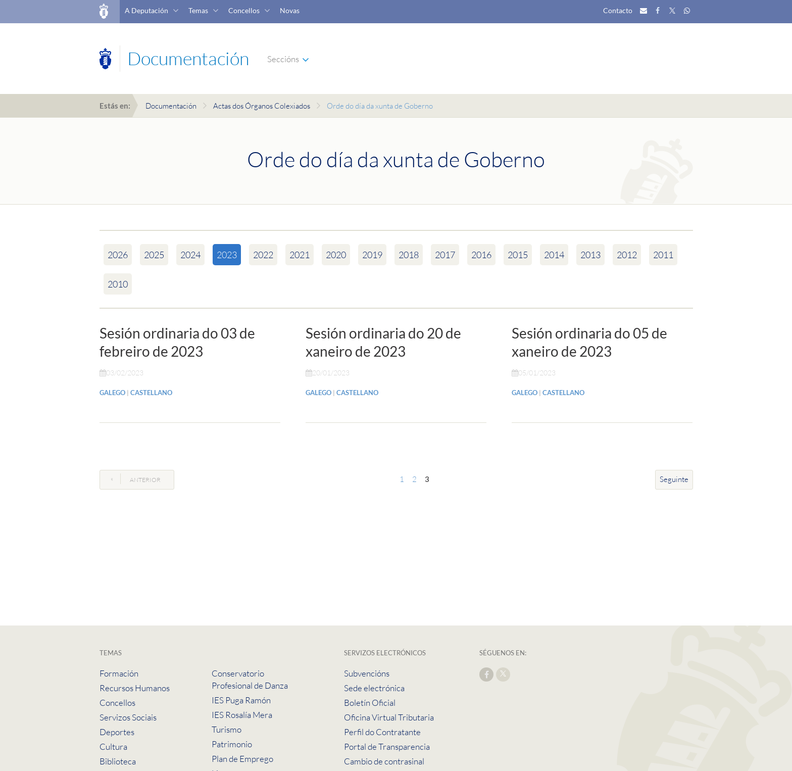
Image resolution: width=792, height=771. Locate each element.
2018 (409, 254)
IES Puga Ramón (241, 700)
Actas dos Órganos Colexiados (261, 106)
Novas (290, 10)
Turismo (226, 729)
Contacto (617, 10)
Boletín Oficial (369, 702)
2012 (627, 254)
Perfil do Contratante (382, 732)
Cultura (113, 746)
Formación (119, 673)
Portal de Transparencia (387, 746)
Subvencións (366, 673)
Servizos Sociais (128, 717)
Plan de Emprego (242, 758)
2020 (336, 254)
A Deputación (146, 10)
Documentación (170, 106)
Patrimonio (232, 744)
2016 (481, 254)
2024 (190, 254)
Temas (198, 10)
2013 (590, 254)
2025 (154, 254)
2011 (663, 254)
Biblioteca (118, 761)
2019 (372, 254)
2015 (518, 254)
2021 (299, 254)
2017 (445, 254)
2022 (263, 254)
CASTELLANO (151, 393)
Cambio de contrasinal (384, 761)
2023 (227, 254)
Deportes (117, 732)
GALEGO (112, 393)
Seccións (283, 59)
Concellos (244, 10)
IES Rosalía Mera (242, 714)
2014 (554, 254)
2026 (118, 254)
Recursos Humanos (135, 688)
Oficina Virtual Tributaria (389, 717)
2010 (118, 284)
